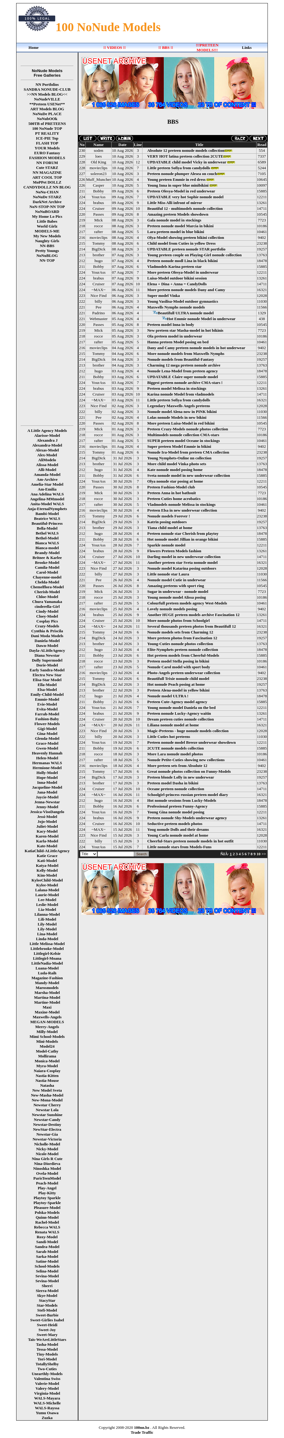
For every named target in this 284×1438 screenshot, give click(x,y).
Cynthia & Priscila (47, 631)
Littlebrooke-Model (47, 948)
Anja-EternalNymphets (47, 508)
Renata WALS (47, 1232)
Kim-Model (47, 875)
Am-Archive (47, 479)
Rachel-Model (47, 1222)
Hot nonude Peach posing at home (176, 684)
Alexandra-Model (47, 445)
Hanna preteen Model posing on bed (178, 342)
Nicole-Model (47, 1153)
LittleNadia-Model (47, 963)
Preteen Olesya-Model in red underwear (181, 191)
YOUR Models (47, 148)
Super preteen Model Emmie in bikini (179, 446)
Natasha (47, 1085)
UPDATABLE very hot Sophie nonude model (185, 197)
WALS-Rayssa (47, 1408)
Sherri (47, 1285)
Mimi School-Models (47, 1036)
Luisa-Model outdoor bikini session (177, 278)
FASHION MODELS (47, 157)
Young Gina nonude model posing (175, 812)
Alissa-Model (47, 464)
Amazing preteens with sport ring (175, 585)
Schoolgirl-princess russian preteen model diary (187, 794)
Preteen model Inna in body (170, 324)
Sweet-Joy (47, 1329)
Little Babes (47, 221)
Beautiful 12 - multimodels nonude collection (185, 208)
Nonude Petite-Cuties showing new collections (186, 759)
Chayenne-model (47, 577)
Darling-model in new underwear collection (184, 556)
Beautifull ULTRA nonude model (186, 313)
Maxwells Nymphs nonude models (176, 307)
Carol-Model (47, 572)
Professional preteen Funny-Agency (177, 806)
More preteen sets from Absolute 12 (177, 765)
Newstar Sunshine (47, 1114)
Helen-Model (47, 758)
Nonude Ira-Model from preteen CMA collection (188, 452)
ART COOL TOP (47, 177)
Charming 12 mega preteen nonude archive (184, 365)
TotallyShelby (47, 1364)
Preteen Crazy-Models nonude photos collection (187, 429)
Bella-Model (47, 528)
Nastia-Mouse (47, 1080)
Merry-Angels (47, 1026)
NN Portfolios (47, 84)
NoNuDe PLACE (47, 113)
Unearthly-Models (47, 1373)
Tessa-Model (47, 1349)
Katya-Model (47, 865)
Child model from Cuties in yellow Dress (181, 243)
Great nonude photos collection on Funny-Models (189, 771)
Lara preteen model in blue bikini (175, 231)
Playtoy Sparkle (47, 1197)
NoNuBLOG (47, 255)
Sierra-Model (47, 1290)
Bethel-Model (47, 538)
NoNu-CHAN (47, 192)
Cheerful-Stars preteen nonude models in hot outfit (190, 841)
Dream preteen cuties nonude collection (180, 719)
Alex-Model (47, 455)
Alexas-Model (47, 450)
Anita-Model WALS (47, 504)
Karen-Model (47, 836)
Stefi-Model (47, 1310)
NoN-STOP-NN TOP (47, 206)
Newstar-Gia (47, 1134)
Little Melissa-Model (47, 943)
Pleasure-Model (47, 1207)
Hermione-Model (47, 767)
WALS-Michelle (47, 1403)
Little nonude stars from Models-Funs (179, 847)
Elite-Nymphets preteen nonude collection (182, 649)
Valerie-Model (47, 1383)
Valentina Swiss (47, 1378)
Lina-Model (47, 934)
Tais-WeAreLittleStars (47, 1339)
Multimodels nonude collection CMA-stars (183, 434)
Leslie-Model (47, 904)
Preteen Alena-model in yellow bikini (178, 690)
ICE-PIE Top (47, 138)
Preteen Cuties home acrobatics (174, 498)
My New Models (47, 236)
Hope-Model (47, 777)
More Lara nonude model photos (175, 754)
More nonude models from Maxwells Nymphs (186, 353)
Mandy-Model (47, 982)
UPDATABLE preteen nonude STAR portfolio (186, 249)
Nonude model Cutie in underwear (176, 580)
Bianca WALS (47, 543)
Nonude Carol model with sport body (178, 667)
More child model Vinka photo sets (176, 464)
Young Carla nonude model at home (177, 835)
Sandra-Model (47, 1246)
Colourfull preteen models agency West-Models (187, 603)
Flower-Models (47, 723)
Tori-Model (47, 1359)
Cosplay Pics (47, 621)
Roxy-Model (47, 1237)
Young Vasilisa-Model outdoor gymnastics (182, 301)
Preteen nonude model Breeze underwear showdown (191, 742)
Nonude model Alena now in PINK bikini (182, 411)
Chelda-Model (47, 582)
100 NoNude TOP (47, 128)
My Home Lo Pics (47, 216)
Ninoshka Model (47, 1168)
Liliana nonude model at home (173, 725)
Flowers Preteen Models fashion (174, 551)
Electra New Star (47, 675)
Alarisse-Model (47, 435)
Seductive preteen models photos (175, 823)
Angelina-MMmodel (47, 499)
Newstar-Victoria (47, 1139)
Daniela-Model (46, 640)
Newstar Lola (47, 1110)
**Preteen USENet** (47, 104)
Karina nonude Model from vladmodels (180, 394)
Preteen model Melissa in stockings (176, 388)
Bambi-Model (47, 513)
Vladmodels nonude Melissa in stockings (181, 504)
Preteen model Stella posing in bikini (178, 661)
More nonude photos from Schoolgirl (178, 620)
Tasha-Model (47, 1344)
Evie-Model (47, 704)
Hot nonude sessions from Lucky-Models (181, 800)
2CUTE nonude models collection (175, 748)
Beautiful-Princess (47, 523)
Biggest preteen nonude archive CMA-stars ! (185, 382)
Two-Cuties (47, 1369)
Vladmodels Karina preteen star (174, 266)
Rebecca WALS (47, 1227)
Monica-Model (47, 1061)
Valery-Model (47, 1388)
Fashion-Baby (47, 719)
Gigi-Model (47, 728)
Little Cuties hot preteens (168, 736)
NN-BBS (47, 245)
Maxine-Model (47, 1012)
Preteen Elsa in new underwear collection (182, 510)
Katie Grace (47, 855)
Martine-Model (47, 1002)
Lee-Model (47, 899)
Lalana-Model (47, 890)
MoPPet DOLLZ (47, 182)
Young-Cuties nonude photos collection (180, 643)
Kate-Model (47, 846)
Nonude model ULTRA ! (168, 696)
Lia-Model (47, 909)
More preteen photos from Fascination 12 (182, 638)
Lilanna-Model (47, 914)
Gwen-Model (47, 748)
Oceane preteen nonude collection (175, 789)
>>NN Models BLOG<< (47, 94)
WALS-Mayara (47, 1398)
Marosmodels (47, 987)
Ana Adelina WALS (47, 494)
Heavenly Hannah (47, 753)
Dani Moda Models (47, 635)
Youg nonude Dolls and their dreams (178, 829)
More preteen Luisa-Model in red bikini (181, 423)
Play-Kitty (47, 1193)
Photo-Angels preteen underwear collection (183, 672)
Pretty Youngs (47, 250)
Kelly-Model (47, 870)
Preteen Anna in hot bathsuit (171, 493)
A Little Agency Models (47, 430)
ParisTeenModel (47, 1178)
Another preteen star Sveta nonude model (182, 562)
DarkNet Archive (47, 201)
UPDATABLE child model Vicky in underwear (186, 162)
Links (247, 47)
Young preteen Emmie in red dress (176, 179)
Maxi (47, 1007)
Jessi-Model (47, 816)
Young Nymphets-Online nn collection (179, 458)
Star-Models (47, 1305)
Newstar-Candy (47, 1119)
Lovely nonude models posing (172, 609)
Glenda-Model (47, 738)
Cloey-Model (47, 616)
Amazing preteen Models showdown (177, 214)
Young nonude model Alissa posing (176, 597)
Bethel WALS (47, 533)
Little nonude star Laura (168, 574)
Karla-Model (47, 841)
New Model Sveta (47, 1090)
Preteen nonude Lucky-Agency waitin (179, 713)
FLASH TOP (47, 143)
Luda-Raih (47, 973)
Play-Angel (47, 1188)
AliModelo (47, 460)
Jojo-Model (47, 821)
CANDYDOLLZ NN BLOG (47, 187)
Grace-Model (47, 743)
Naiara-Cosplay (47, 1070)
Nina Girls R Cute (47, 1158)
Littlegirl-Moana (47, 958)
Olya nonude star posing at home (175, 481)
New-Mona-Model (47, 1100)
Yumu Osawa (47, 1413)
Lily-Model (47, 924)
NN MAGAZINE (47, 172)
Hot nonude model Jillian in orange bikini (182, 539)
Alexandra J (47, 440)
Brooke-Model (47, 562)
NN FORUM (47, 162)
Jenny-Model (47, 807)
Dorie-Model (47, 665)
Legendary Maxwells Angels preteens (178, 405)
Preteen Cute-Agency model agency (177, 701)
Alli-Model (47, 469)
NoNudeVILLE (47, 99)
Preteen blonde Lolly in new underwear (180, 777)
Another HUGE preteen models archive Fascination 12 (193, 614)
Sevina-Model (47, 1276)
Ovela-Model (47, 1173)
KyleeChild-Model (47, 880)
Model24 (47, 1046)
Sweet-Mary (47, 1334)
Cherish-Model (47, 591)
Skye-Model (47, 1295)
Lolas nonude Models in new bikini (177, 417)
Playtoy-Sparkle (47, 1202)
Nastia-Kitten (47, 1075)
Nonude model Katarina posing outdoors (181, 568)
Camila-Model (47, 567)
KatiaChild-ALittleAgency (47, 851)
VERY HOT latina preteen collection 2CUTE (185, 156)
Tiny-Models (47, 1354)
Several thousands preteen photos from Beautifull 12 (191, 626)
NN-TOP (47, 260)
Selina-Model (47, 1271)
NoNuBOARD (47, 211)
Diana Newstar (47, 655)
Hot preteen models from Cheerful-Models (183, 655)
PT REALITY (47, 133)
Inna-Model (47, 782)
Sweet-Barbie (47, 1315)
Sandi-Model (47, 1241)
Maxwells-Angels (47, 1017)
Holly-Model (47, 772)
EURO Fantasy (47, 153)
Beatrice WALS (47, 518)
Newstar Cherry (47, 1105)
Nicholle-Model (47, 1144)
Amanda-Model (47, 474)
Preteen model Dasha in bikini (172, 783)
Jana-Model (47, 792)
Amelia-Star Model (47, 484)
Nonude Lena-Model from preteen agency (182, 371)
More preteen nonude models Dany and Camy (186, 289)
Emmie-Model (47, 699)
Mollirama (47, 1056)
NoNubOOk (47, 118)
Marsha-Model (47, 992)
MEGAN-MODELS (47, 1022)
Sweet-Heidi (47, 1325)
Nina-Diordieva (47, 1163)
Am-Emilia (47, 489)
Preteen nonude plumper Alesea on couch (182, 173)
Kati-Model (47, 860)
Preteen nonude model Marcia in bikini (180, 226)
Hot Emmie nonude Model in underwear (201, 318)
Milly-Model (47, 1031)
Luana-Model (47, 968)
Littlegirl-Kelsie (47, 953)
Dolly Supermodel (47, 660)
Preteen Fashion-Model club (171, 487)
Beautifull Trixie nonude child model (178, 678)
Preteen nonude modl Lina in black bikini (182, 260)
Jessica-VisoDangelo (47, 811)
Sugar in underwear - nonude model (177, 591)
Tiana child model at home (169, 527)
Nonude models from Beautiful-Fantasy (180, 359)
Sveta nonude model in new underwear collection (188, 475)
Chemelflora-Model (47, 587)
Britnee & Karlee (47, 557)
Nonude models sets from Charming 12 (180, 632)
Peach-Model (47, 1183)
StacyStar (47, 1300)
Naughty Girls (47, 241)
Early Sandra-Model (47, 670)
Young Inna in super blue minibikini (178, 185)
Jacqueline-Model (47, 787)
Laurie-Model (47, 894)
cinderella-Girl (46, 606)
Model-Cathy (47, 1051)
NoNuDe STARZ (47, 197)
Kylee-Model (47, 885)
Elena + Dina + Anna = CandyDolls (177, 284)
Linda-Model (47, 938)
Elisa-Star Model (47, 679)
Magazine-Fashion (47, 978)
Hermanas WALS (47, 763)
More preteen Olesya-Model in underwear (182, 272)
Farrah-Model (47, 714)
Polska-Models (47, 1212)
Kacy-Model (47, 831)
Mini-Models (47, 1041)
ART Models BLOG (47, 109)
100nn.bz (141, 1427)
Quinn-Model (47, 1217)
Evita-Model (47, 709)
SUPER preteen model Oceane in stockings (183, 440)
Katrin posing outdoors (167, 522)
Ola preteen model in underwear (174, 336)
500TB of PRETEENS (47, 123)
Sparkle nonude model (166, 545)
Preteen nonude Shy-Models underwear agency (187, 818)
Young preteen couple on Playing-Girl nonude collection (194, 255)
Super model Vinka (163, 295)
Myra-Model (47, 1066)
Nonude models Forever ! (168, 516)
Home (33, 47)
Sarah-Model (47, 1251)
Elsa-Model (47, 689)
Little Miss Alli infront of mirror (174, 202)
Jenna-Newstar (47, 802)
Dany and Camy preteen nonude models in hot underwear (196, 347)
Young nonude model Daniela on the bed (181, 707)
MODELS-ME (47, 231)
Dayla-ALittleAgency (47, 650)
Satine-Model (47, 1261)
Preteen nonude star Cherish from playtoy (183, 533)
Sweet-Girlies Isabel (47, 1320)
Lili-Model (47, 919)
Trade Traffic (142, 1432)
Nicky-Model (47, 1149)
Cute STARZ (47, 167)
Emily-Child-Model (47, 694)
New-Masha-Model (47, 1095)
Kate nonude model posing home (175, 469)
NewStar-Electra (47, 1129)
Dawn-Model (47, 645)
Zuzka (47, 1417)
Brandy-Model (47, 552)
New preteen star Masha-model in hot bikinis (185, 330)
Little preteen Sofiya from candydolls (178, 168)
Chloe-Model (47, 596)
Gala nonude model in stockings (174, 220)
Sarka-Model (47, 1256)
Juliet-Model (47, 826)
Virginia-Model (47, 1393)
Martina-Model (47, 997)
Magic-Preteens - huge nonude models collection (188, 730)
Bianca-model (47, 548)
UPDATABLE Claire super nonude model (182, 376)
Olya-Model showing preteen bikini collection (185, 237)
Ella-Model (47, 684)
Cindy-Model (47, 611)
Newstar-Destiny (47, 1124)
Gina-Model (47, 733)
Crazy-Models (47, 626)
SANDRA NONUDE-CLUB (47, 89)
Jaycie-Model (47, 797)
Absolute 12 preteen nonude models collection (186, 150)
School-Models (47, 1266)
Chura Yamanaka (47, 601)
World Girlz (47, 226)
